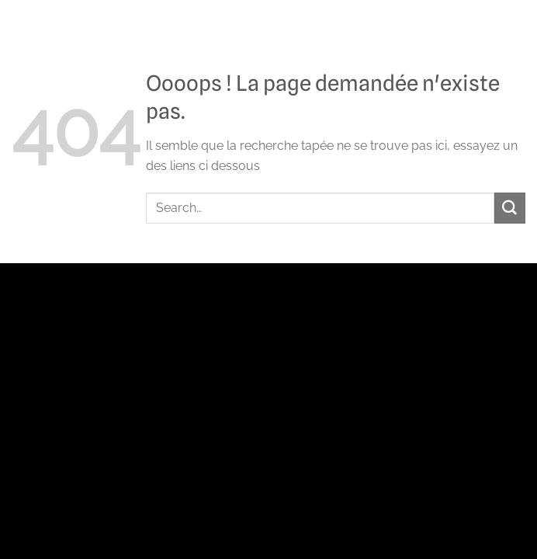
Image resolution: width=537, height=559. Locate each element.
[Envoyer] (509, 208)
